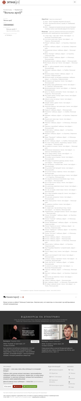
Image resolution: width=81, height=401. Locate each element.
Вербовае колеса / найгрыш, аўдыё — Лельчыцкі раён (61, 61)
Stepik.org (19, 321)
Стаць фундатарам (30, 386)
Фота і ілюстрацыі (55, 376)
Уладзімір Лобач (15, 341)
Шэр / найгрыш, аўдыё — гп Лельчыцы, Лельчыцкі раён (61, 282)
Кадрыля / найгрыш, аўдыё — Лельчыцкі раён (58, 110)
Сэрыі (71, 387)
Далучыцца (17, 386)
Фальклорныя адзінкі (56, 385)
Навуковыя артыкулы (53, 381)
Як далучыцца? (34, 392)
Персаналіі (71, 377)
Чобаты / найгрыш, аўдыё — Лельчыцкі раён (58, 280)
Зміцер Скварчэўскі (54, 341)
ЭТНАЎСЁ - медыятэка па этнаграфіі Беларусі (20, 397)
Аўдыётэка (53, 373)
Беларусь (9, 35)
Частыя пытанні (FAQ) (25, 392)
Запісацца (35, 341)
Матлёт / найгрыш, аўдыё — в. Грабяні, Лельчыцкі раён (61, 141)
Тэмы (71, 370)
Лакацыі (71, 373)
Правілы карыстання (14, 392)
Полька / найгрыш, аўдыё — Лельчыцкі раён (58, 237)
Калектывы (7, 10)
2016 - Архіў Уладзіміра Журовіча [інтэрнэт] (57, 21)
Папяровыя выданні (56, 370)
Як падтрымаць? (43, 392)
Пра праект (7, 386)
